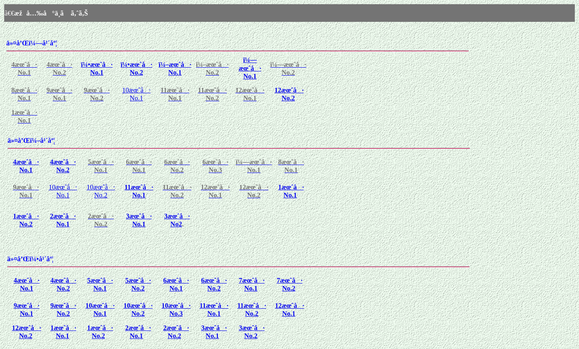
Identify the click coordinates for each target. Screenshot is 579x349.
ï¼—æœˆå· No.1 (249, 68)
